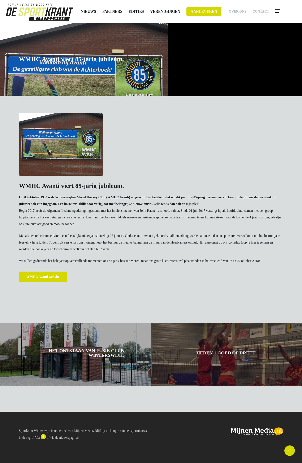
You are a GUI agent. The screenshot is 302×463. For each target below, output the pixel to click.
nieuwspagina (68, 437)
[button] (285, 11)
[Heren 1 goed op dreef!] (226, 354)
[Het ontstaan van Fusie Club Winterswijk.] (75, 354)
